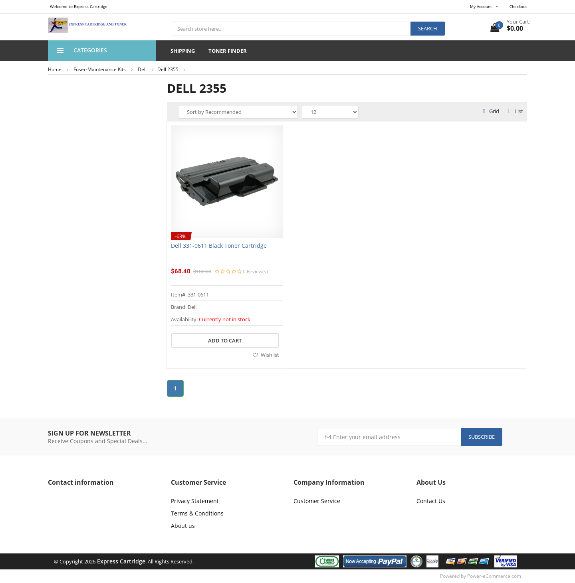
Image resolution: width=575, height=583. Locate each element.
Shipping (183, 50)
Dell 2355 (167, 69)
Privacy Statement (195, 501)
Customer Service (316, 501)
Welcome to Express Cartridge (78, 6)
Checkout (518, 6)
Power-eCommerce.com (494, 576)
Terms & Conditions (197, 513)
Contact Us (430, 501)
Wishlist (266, 354)
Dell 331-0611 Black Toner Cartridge (219, 245)
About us (183, 525)
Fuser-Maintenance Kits (99, 69)
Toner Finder (227, 50)
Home (54, 69)
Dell (142, 69)
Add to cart (225, 340)
